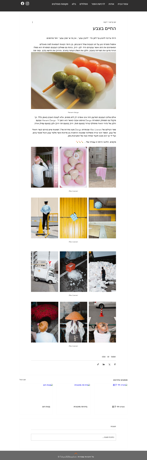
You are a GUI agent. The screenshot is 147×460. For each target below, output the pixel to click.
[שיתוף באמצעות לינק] (98, 364)
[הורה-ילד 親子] (110, 393)
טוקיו (103, 356)
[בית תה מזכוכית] (73, 393)
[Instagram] (27, 3)
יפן (108, 356)
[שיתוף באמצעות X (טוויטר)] (109, 364)
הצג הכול (23, 380)
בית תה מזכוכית (80, 406)
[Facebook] (22, 3)
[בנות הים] (36, 393)
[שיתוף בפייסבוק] (115, 364)
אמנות (113, 356)
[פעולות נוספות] (32, 22)
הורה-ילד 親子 (118, 407)
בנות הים (46, 406)
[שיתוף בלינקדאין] (104, 364)
